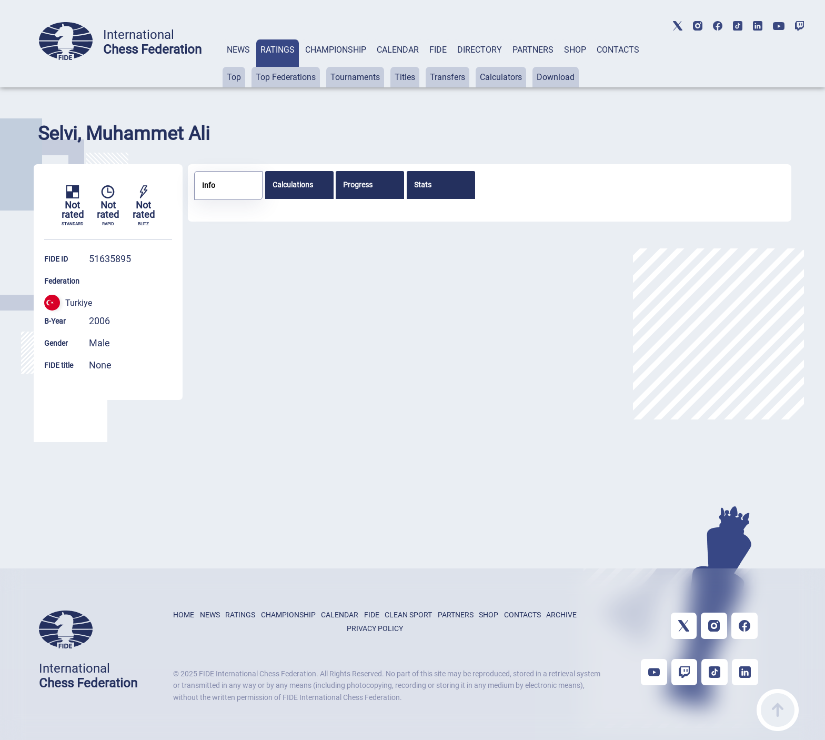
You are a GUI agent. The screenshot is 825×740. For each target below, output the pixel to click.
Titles (405, 77)
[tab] (238, 63)
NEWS (238, 50)
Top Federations (286, 77)
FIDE (438, 50)
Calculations (293, 185)
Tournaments (355, 77)
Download (556, 77)
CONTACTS (618, 50)
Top (234, 77)
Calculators (501, 77)
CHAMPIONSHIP (335, 50)
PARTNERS (533, 50)
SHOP (575, 50)
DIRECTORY (479, 50)
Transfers (447, 77)
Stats (422, 185)
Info (208, 185)
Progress (358, 185)
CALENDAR (398, 50)
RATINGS (277, 50)
